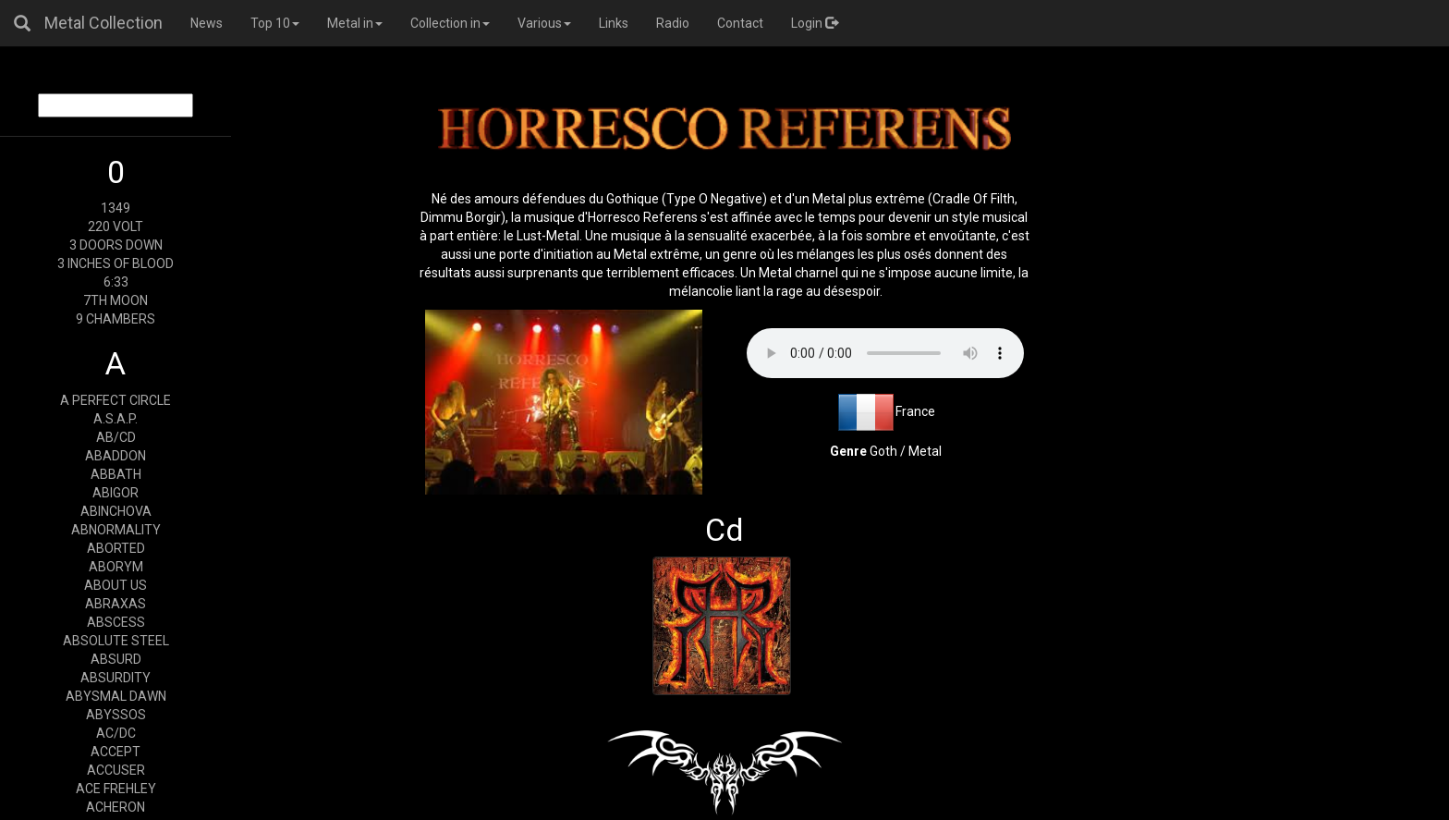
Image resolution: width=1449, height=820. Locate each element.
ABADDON (115, 455)
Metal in (355, 23)
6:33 (116, 282)
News (206, 23)
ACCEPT (115, 751)
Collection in (450, 23)
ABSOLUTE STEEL (116, 640)
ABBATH (116, 474)
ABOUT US (115, 585)
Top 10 (274, 23)
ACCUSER (116, 770)
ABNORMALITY (116, 529)
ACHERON (115, 807)
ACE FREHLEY (116, 788)
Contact (740, 23)
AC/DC (116, 733)
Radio (672, 23)
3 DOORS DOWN (116, 245)
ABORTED (116, 548)
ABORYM (116, 566)
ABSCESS (116, 622)
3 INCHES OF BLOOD (115, 263)
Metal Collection (103, 22)
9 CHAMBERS (115, 319)
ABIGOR (115, 492)
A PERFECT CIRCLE (115, 400)
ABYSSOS (116, 714)
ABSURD (116, 659)
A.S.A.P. (115, 418)
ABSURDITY (115, 677)
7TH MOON (115, 300)
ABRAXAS (115, 603)
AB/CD (116, 437)
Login (814, 23)
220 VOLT (115, 226)
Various (544, 23)
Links (613, 23)
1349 (115, 208)
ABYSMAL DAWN (116, 696)
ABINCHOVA (116, 511)
